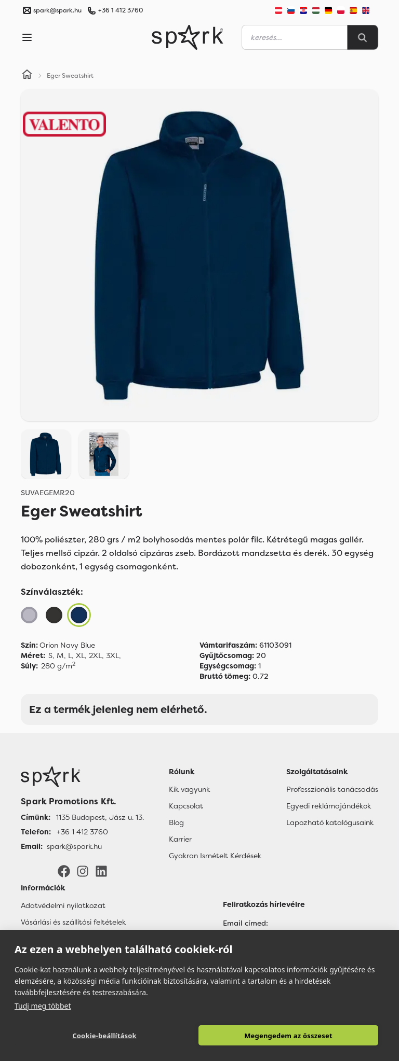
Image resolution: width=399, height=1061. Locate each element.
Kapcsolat (186, 806)
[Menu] (27, 37)
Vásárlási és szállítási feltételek (73, 922)
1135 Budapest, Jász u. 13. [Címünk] (100, 817)
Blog (176, 822)
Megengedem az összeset (288, 1035)
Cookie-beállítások (104, 1035)
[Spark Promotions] (187, 37)
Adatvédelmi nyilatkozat (63, 905)
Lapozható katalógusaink (330, 822)
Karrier (180, 839)
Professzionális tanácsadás (332, 789)
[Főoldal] (82, 776)
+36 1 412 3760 (120, 10)
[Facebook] (64, 870)
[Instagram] (82, 870)
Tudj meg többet (43, 1006)
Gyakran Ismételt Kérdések (215, 855)
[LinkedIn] (101, 870)
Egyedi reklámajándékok (328, 806)
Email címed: (245, 923)
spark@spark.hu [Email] (74, 846)
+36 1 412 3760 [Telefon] (82, 831)
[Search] (362, 37)
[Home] (27, 76)
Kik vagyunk (189, 789)
